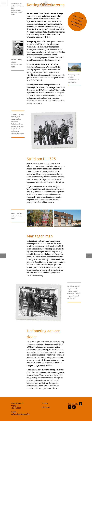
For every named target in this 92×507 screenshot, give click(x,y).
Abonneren (46, 491)
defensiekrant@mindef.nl (21, 499)
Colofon (45, 487)
